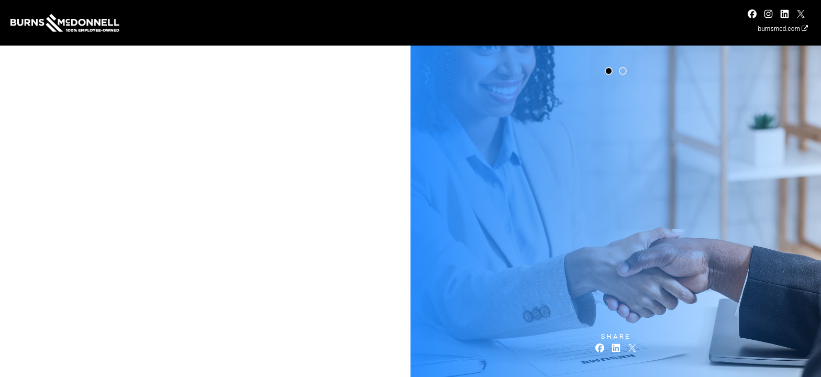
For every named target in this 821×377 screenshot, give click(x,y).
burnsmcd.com (783, 28)
